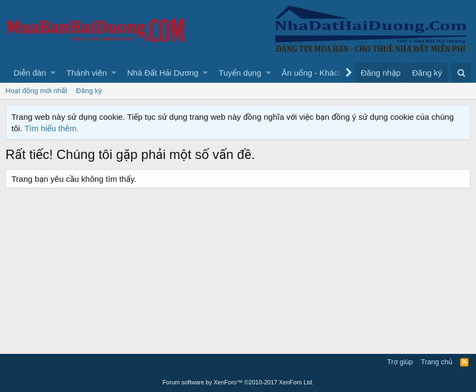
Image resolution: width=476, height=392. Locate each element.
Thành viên (86, 72)
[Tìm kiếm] (461, 73)
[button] (53, 73)
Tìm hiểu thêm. (51, 128)
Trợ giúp (400, 362)
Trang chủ (437, 362)
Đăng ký (89, 91)
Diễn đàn (30, 72)
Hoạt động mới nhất (36, 91)
